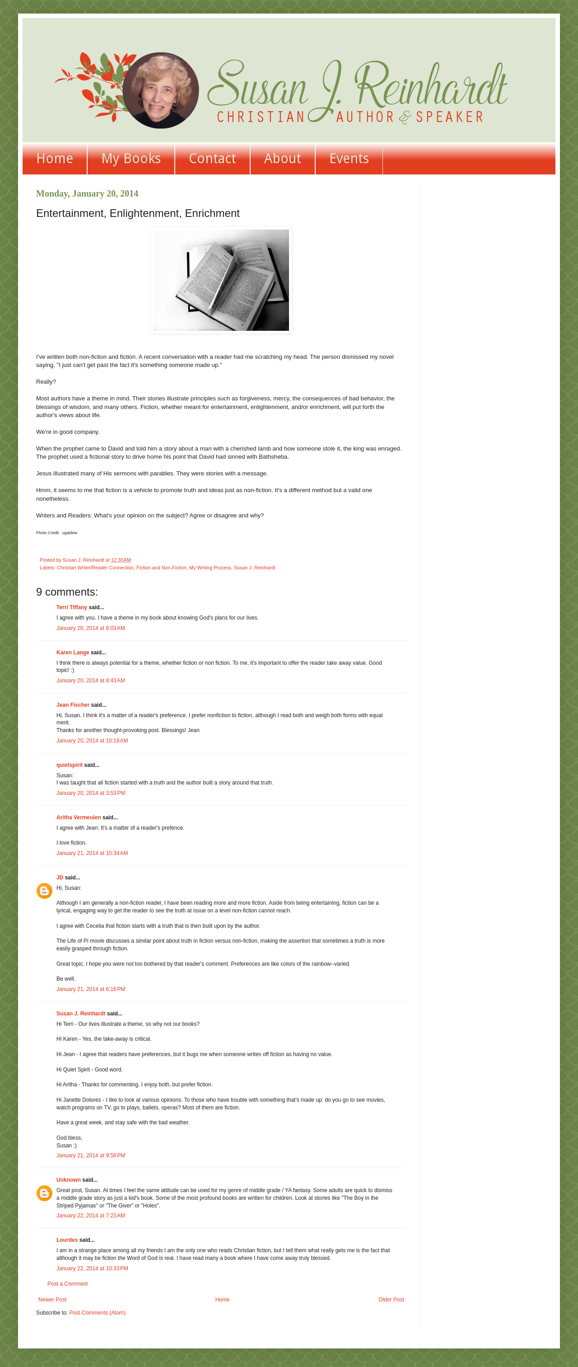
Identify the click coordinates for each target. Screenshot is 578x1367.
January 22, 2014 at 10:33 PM (92, 1268)
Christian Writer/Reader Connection (95, 567)
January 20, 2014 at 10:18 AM (92, 741)
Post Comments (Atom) (97, 1313)
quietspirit (69, 765)
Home (54, 158)
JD (59, 877)
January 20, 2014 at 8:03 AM (90, 628)
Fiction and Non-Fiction (161, 567)
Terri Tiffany (71, 607)
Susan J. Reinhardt (254, 567)
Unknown (68, 1180)
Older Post (391, 1300)
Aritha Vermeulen (78, 817)
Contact (212, 158)
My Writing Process (210, 567)
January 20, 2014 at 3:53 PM (90, 793)
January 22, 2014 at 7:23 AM (90, 1215)
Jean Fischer (72, 705)
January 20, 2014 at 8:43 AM (90, 680)
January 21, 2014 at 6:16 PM (90, 989)
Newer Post (52, 1300)
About (282, 158)
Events (349, 158)
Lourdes (67, 1240)
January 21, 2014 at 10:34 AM (92, 853)
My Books (131, 158)
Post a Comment (67, 1284)
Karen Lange (72, 652)
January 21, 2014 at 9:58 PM (90, 1155)
